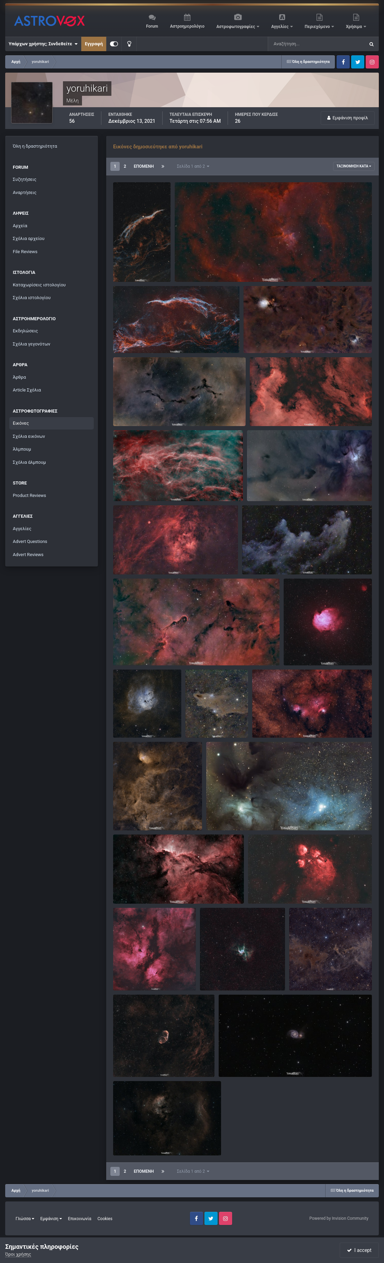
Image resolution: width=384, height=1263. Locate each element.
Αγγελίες (280, 26)
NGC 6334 (263, 888)
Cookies (105, 1218)
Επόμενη (144, 166)
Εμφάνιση (51, 1218)
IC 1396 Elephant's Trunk (142, 649)
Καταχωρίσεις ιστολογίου (39, 284)
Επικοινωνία (79, 1218)
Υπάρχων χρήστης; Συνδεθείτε (43, 44)
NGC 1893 (128, 721)
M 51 (228, 1060)
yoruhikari (137, 273)
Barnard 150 (130, 410)
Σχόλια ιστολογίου (32, 297)
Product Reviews (29, 495)
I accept (359, 1250)
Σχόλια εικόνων (29, 436)
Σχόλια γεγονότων (31, 344)
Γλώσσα (25, 1218)
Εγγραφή (94, 43)
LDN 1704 (262, 485)
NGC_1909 (257, 558)
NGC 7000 (264, 410)
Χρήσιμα (354, 26)
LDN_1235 (200, 721)
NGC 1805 (189, 265)
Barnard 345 (130, 485)
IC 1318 (125, 974)
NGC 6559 (267, 721)
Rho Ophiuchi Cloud (230, 814)
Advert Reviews (28, 554)
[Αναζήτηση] (302, 44)
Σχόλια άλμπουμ (29, 462)
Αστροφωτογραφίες (236, 26)
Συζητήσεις (24, 179)
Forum (152, 26)
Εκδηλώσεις (25, 330)
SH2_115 (127, 558)
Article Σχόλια (27, 390)
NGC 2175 (298, 649)
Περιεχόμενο (318, 26)
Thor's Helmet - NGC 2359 (230, 974)
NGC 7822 (128, 1139)
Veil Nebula (129, 265)
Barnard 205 (260, 337)
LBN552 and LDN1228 (316, 974)
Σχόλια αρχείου (29, 238)
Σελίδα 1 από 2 (193, 166)
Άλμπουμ (22, 449)
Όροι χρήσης (18, 1254)
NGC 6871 (128, 814)
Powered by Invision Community (338, 1218)
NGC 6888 (128, 1060)
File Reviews (25, 251)
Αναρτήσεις (25, 192)
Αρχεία (20, 225)
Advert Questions (30, 541)
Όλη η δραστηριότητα (35, 146)
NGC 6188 (128, 888)
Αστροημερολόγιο (187, 26)
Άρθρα (19, 377)
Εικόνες (21, 423)
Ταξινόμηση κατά (354, 166)
